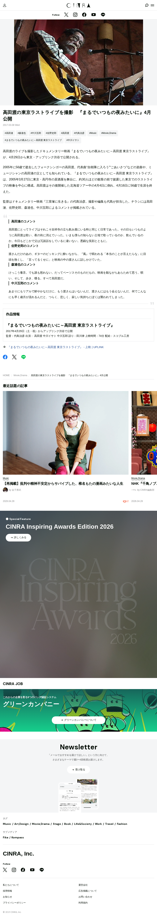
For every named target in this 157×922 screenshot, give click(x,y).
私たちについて (11, 885)
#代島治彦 (79, 133)
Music (7, 824)
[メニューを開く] (152, 5)
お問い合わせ (85, 896)
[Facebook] (84, 15)
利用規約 (83, 902)
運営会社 (83, 885)
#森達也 (22, 133)
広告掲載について (87, 891)
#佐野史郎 (51, 133)
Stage (57, 824)
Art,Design (21, 824)
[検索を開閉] (147, 5)
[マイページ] (4, 5)
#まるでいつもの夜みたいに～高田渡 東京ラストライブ (33, 140)
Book (67, 824)
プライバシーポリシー (14, 902)
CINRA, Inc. (18, 853)
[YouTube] (93, 15)
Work (98, 824)
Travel (109, 824)
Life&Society (83, 824)
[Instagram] (75, 15)
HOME (6, 375)
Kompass (17, 837)
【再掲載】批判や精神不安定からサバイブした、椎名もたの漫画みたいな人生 (63, 484)
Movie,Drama (20, 375)
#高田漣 (9, 133)
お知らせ (7, 896)
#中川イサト (72, 140)
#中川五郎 (36, 133)
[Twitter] (66, 15)
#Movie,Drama (108, 133)
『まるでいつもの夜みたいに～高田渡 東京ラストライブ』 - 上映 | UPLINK (55, 347)
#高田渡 (65, 133)
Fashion (122, 824)
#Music (92, 133)
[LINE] (103, 15)
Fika (5, 837)
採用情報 (7, 891)
